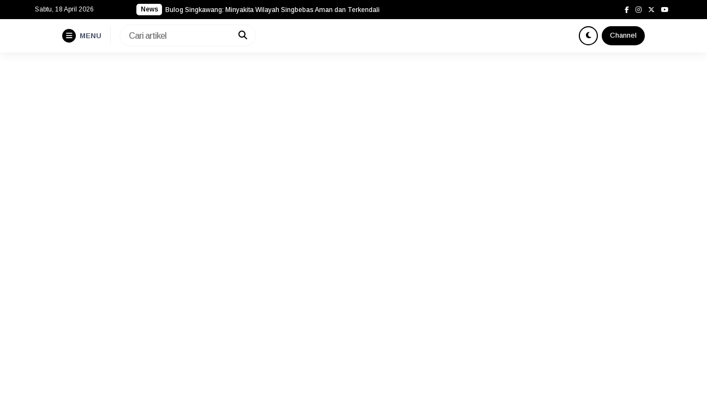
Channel (623, 35)
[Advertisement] (353, 134)
